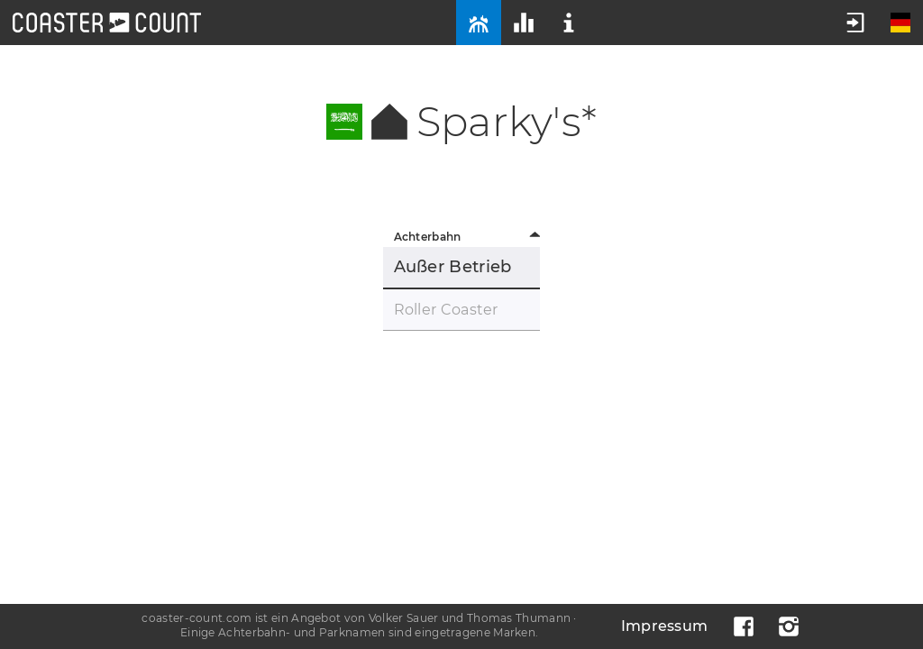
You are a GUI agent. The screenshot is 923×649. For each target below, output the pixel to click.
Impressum (664, 626)
